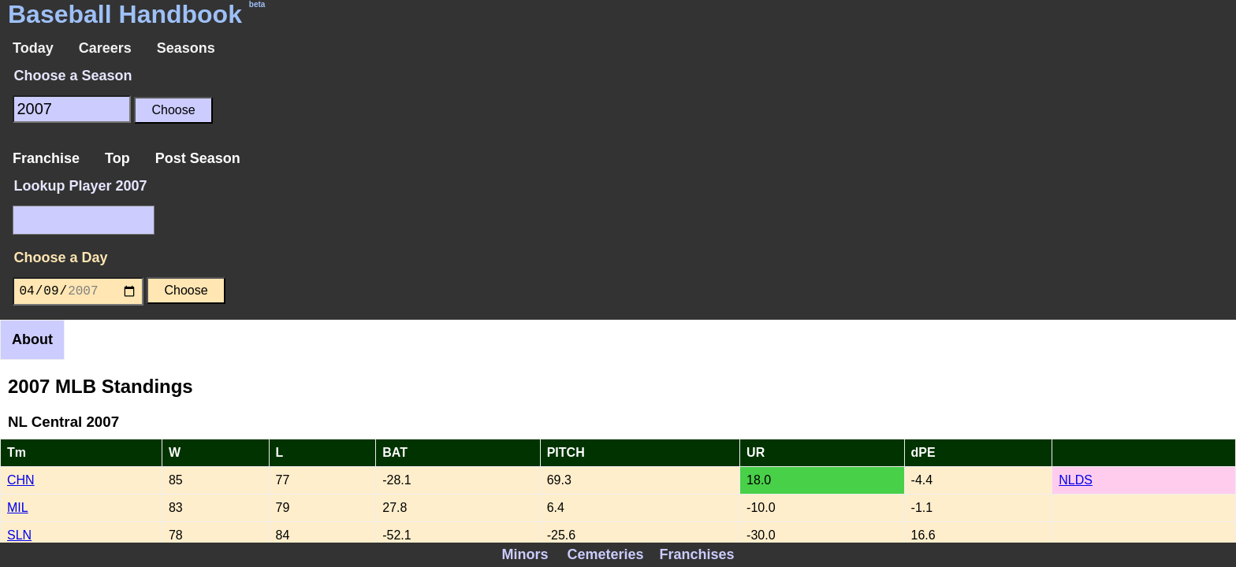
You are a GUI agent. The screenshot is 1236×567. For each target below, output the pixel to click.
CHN (21, 480)
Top (117, 158)
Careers (105, 48)
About (32, 339)
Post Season (197, 158)
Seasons (186, 48)
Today (33, 48)
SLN (19, 535)
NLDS (1076, 480)
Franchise (46, 158)
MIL (17, 507)
